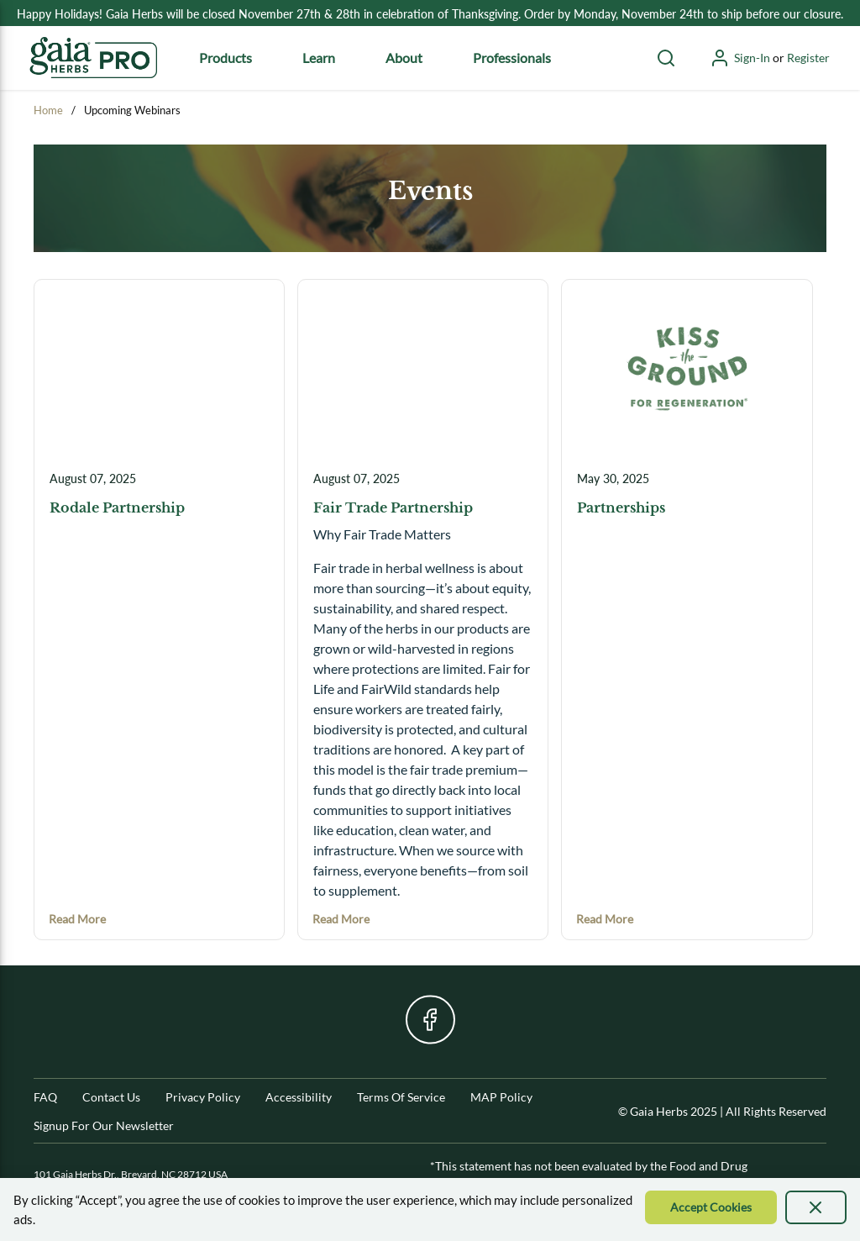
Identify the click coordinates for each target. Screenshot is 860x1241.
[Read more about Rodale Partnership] (77, 919)
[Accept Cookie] (711, 1207)
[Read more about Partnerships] (604, 919)
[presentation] (816, 1207)
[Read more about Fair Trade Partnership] (341, 919)
